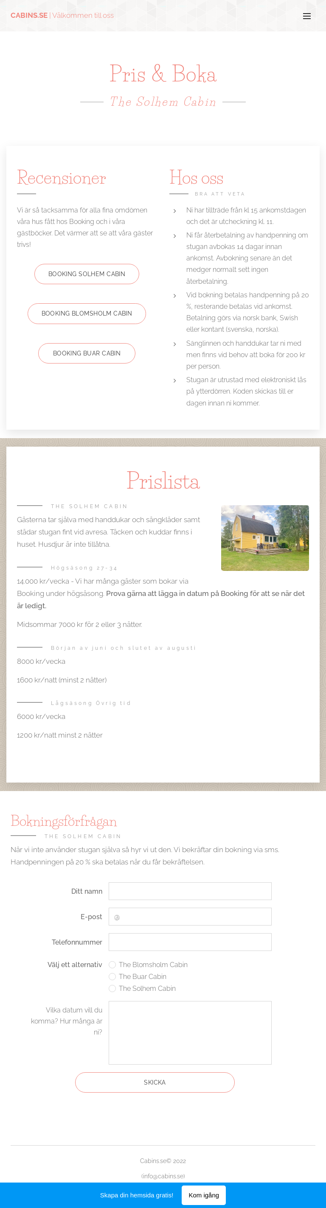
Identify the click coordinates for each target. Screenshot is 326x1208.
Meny (307, 16)
